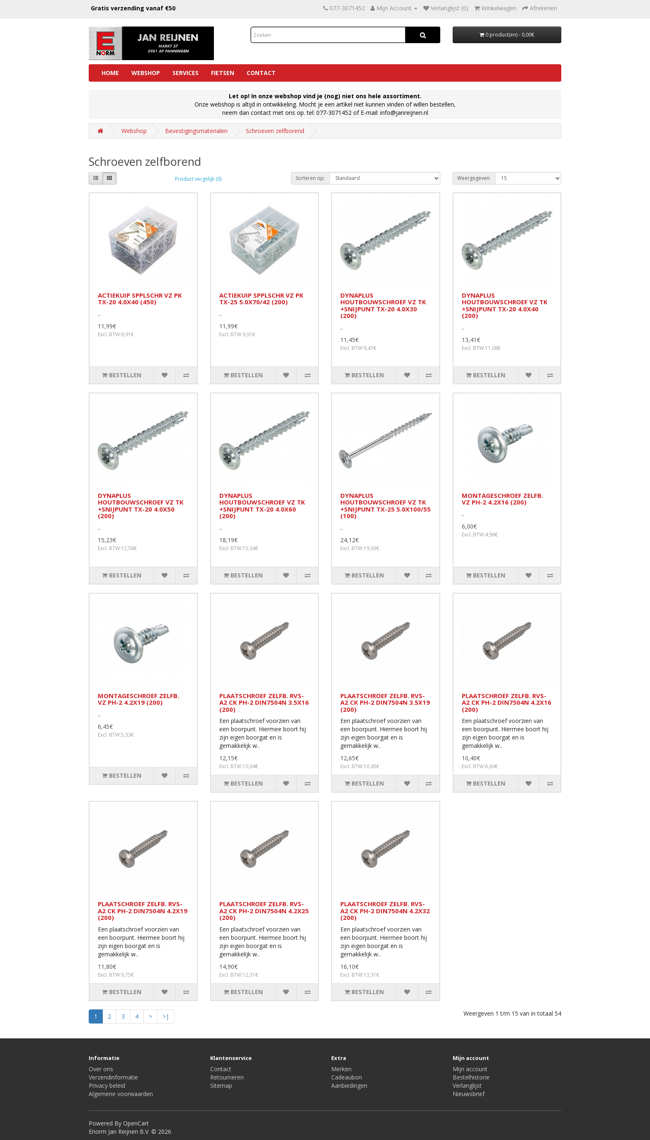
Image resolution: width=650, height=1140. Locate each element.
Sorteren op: (310, 178)
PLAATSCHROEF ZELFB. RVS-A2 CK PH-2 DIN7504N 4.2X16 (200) (506, 702)
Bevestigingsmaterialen (196, 131)
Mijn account (470, 1069)
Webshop (145, 73)
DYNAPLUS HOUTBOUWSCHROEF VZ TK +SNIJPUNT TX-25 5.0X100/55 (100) (385, 505)
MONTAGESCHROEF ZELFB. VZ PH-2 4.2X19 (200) (138, 699)
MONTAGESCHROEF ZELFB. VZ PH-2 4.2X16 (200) (502, 499)
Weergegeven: (474, 178)
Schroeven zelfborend (275, 131)
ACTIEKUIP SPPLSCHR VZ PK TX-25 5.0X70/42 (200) (261, 298)
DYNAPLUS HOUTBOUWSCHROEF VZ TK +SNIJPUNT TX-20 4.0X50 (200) (141, 505)
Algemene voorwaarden (121, 1094)
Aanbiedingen (349, 1085)
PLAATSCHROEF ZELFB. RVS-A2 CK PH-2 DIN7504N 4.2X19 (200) (142, 911)
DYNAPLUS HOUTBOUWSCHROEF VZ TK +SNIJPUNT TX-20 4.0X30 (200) (383, 305)
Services (185, 73)
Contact (261, 73)
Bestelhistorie (471, 1077)
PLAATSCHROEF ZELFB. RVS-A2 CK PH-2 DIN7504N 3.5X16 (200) (264, 702)
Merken (341, 1069)
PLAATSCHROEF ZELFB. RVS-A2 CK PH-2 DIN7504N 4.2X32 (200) (385, 911)
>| (165, 1016)
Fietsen (222, 73)
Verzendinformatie (113, 1077)
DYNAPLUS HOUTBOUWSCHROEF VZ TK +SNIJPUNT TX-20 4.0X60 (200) (262, 505)
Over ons (101, 1069)
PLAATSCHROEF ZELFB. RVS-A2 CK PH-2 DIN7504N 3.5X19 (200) (385, 702)
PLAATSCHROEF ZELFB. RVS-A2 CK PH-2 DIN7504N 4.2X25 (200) (264, 911)
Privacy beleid (107, 1085)
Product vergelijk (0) (198, 178)
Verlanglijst (467, 1085)
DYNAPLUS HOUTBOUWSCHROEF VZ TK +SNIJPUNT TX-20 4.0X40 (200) (505, 305)
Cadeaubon (346, 1077)
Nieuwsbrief (469, 1094)
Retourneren (227, 1077)
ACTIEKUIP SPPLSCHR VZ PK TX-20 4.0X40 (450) (140, 298)
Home (110, 73)
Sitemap (221, 1085)
